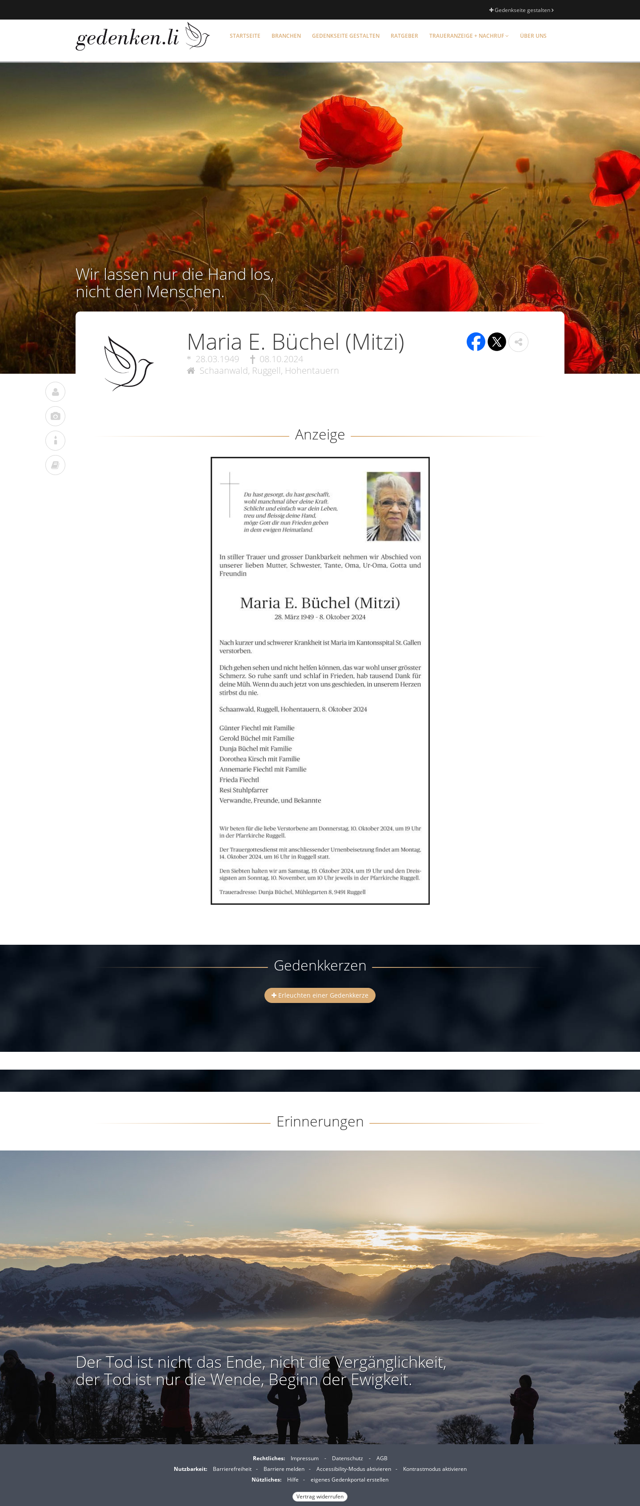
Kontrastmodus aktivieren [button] (435, 1469)
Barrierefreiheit (232, 1469)
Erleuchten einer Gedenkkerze (320, 995)
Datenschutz (347, 1458)
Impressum (305, 1458)
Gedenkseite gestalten (521, 10)
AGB (382, 1458)
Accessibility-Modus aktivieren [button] (353, 1469)
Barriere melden (284, 1469)
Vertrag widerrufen (320, 1496)
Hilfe (293, 1479)
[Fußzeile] (320, 1476)
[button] (518, 342)
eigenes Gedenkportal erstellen (349, 1479)
